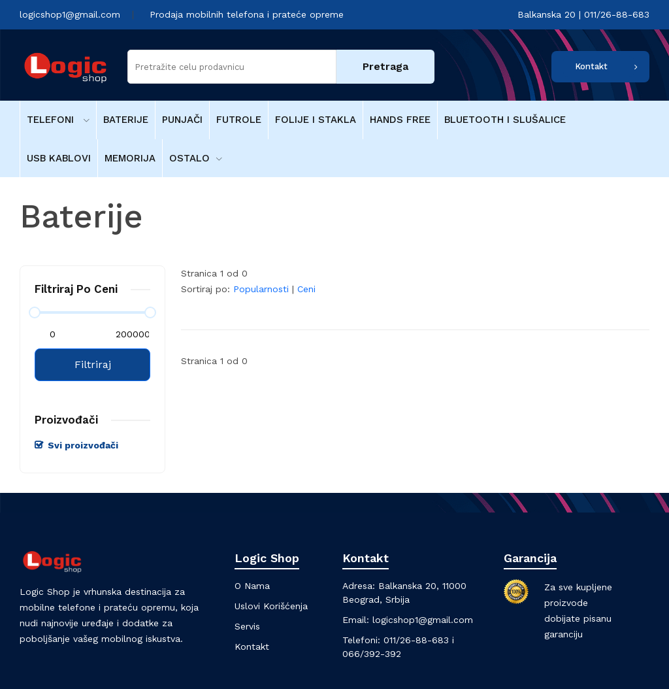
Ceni (306, 289)
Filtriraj (92, 364)
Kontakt (591, 66)
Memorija (130, 158)
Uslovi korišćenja (271, 606)
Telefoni (58, 120)
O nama (252, 585)
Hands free (400, 120)
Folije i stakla (315, 120)
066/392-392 (371, 653)
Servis (247, 626)
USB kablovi (59, 158)
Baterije (125, 120)
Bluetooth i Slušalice (505, 120)
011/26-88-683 (416, 640)
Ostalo (195, 158)
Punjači (182, 120)
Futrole (238, 120)
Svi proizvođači (83, 445)
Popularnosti (261, 289)
